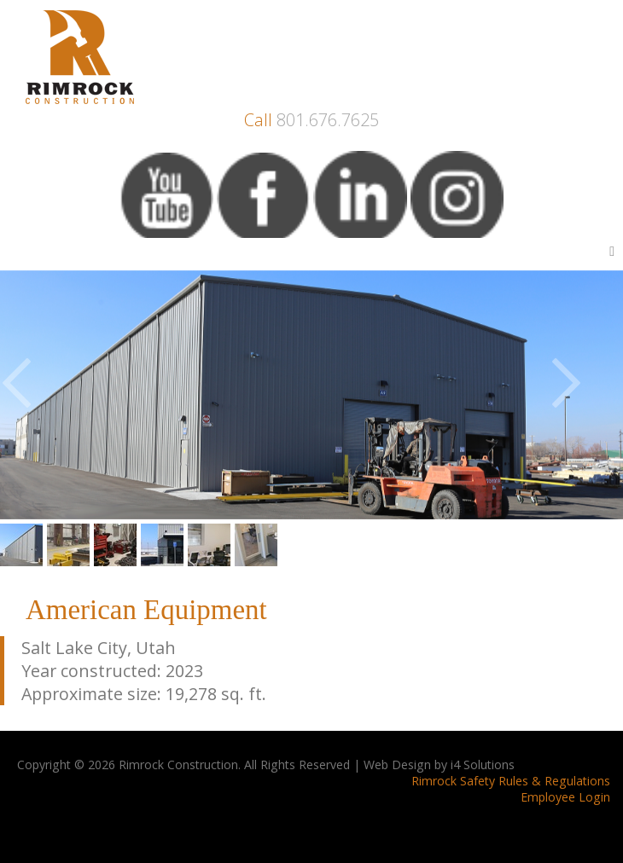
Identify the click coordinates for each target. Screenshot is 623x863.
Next (586, 393)
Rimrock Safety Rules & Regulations (510, 781)
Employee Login (565, 797)
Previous (36, 393)
